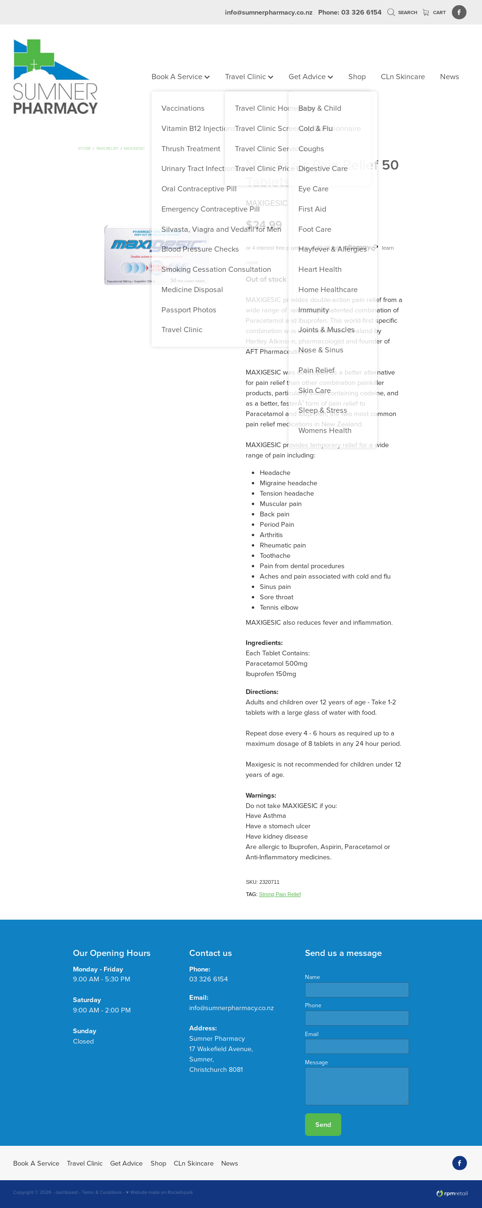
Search (402, 12)
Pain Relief (107, 148)
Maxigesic (134, 148)
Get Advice (311, 76)
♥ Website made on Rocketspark (159, 1192)
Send (323, 1124)
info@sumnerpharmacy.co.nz (269, 12)
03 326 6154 (208, 979)
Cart (434, 12)
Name (312, 977)
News (449, 76)
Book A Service (181, 76)
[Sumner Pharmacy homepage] (58, 76)
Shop (357, 76)
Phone (313, 1005)
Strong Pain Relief (280, 894)
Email (312, 1034)
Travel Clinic (249, 76)
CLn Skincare (403, 76)
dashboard (67, 1192)
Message (316, 1062)
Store (84, 148)
